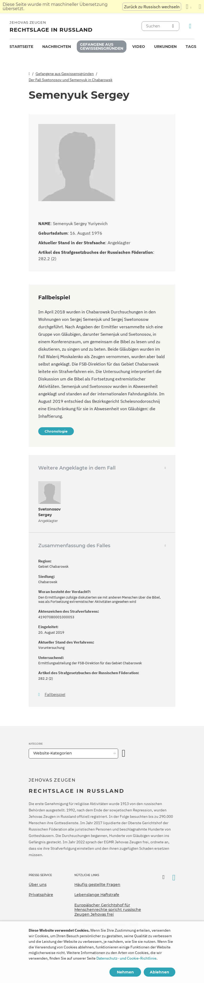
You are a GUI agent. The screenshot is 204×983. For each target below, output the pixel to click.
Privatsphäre (41, 894)
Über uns (37, 884)
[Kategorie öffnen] (124, 753)
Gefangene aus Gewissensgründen (101, 46)
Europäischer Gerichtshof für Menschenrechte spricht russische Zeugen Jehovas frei (107, 910)
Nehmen (125, 972)
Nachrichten (56, 46)
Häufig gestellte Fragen (97, 884)
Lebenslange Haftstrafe (96, 894)
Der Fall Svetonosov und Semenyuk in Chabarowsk (70, 79)
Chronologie (56, 431)
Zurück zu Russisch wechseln (152, 6)
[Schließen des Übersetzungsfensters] (200, 7)
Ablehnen (159, 972)
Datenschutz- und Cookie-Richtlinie (126, 958)
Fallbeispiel (55, 694)
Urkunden (165, 46)
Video (138, 46)
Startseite (21, 46)
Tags (191, 46)
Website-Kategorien (52, 753)
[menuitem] (21, 47)
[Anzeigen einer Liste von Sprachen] (188, 7)
